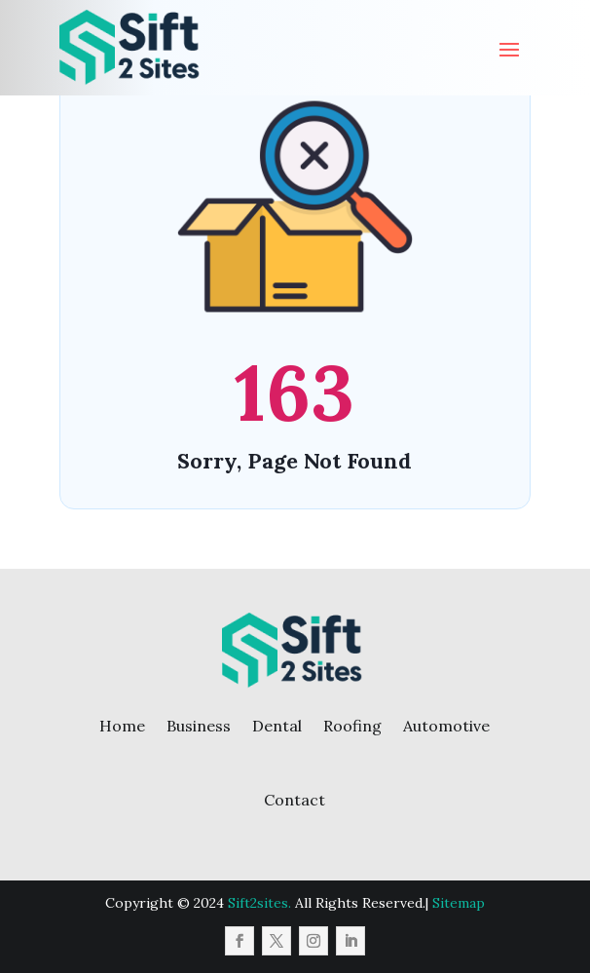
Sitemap (458, 903)
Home (122, 725)
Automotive (446, 725)
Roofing (352, 725)
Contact (294, 799)
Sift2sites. (259, 903)
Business (198, 725)
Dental (277, 725)
